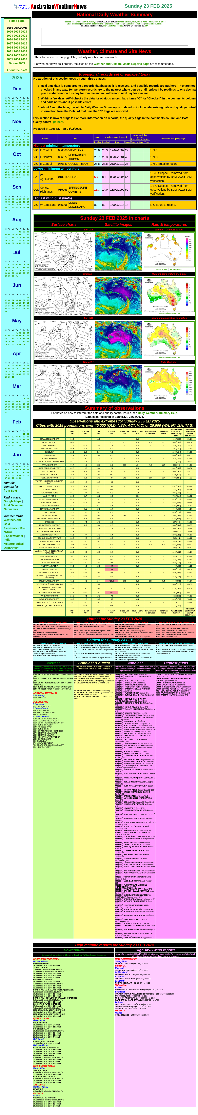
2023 (10, 35)
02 (9, 101)
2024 (24, 31)
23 (9, 109)
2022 (17, 35)
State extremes (73, 24)
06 (24, 101)
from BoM (10, 490)
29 (6, 112)
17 (13, 107)
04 (17, 101)
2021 (24, 35)
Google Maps (12, 501)
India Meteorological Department (14, 543)
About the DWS (17, 70)
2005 (10, 59)
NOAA (8, 531)
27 (24, 109)
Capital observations (114, 24)
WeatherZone (12, 520)
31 (13, 112)
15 (6, 107)
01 (6, 101)
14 (28, 104)
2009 (24, 51)
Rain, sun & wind (139, 22)
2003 (24, 59)
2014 (10, 47)
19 (20, 107)
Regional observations (134, 24)
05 (20, 101)
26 (20, 109)
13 (24, 104)
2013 (17, 47)
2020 (10, 39)
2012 (24, 47)
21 (28, 107)
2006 (24, 55)
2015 (24, 43)
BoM (7, 524)
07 (28, 101)
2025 (17, 31)
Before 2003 (17, 63)
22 (6, 109)
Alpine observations (153, 24)
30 (9, 112)
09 (9, 104)
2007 (17, 55)
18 (17, 107)
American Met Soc (14, 528)
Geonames (11, 509)
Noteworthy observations (92, 24)
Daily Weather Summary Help (157, 413)
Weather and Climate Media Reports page (121, 63)
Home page (16, 20)
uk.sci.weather (13, 535)
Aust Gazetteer (14, 505)
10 (13, 104)
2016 (17, 43)
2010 (17, 51)
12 (20, 104)
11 (17, 104)
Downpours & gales (156, 22)
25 (17, 109)
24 (13, 109)
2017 (10, 43)
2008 (10, 55)
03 (13, 101)
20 (24, 107)
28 (28, 109)
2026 (10, 31)
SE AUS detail (176, 270)
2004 (17, 59)
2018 (24, 39)
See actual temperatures (169, 313)
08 (6, 104)
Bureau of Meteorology (113, 26)
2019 (17, 39)
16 (9, 107)
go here (58, 122)
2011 (10, 51)
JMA (146, 26)
